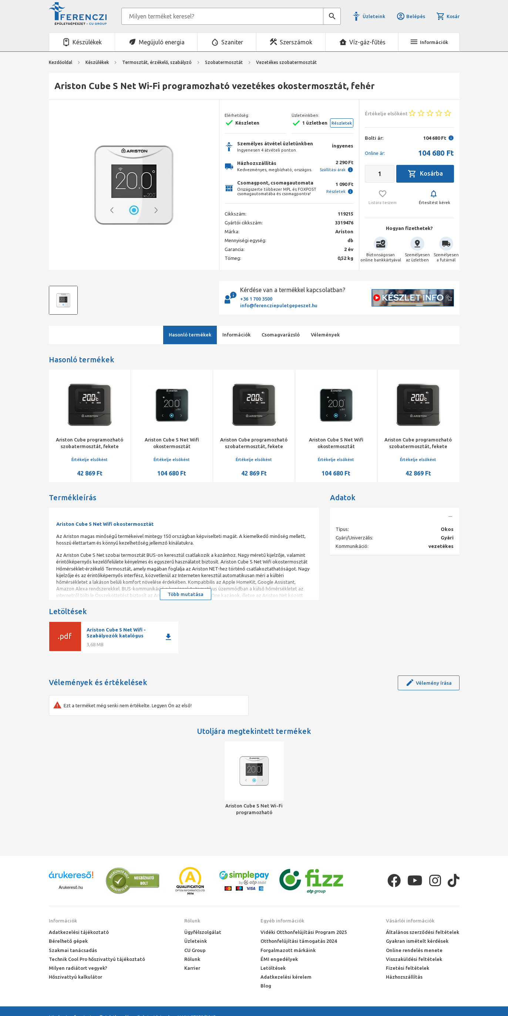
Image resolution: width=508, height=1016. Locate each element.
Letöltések (273, 968)
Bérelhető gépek (68, 941)
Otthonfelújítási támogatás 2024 (298, 941)
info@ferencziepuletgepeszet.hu (278, 305)
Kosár (447, 16)
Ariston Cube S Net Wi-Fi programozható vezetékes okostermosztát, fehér (254, 809)
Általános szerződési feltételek (422, 932)
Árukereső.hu (71, 887)
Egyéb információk (282, 920)
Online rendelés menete (414, 950)
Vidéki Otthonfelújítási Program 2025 (303, 932)
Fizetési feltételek (407, 968)
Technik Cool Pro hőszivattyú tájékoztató (97, 959)
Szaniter (232, 42)
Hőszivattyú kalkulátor (75, 976)
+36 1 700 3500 (256, 298)
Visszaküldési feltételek (414, 959)
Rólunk (192, 920)
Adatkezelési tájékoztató (79, 932)
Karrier (192, 968)
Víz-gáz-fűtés (367, 42)
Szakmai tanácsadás (73, 950)
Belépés (410, 16)
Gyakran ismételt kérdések (417, 941)
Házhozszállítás (404, 976)
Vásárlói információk (410, 920)
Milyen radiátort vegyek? (78, 968)
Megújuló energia (162, 42)
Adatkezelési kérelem (286, 976)
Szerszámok (296, 42)
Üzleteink (374, 16)
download (168, 637)
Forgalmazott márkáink (288, 950)
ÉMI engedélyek (279, 959)
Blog (265, 985)
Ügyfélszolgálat (202, 932)
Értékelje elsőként (89, 459)
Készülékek (87, 42)
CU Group (195, 950)
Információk (63, 920)
